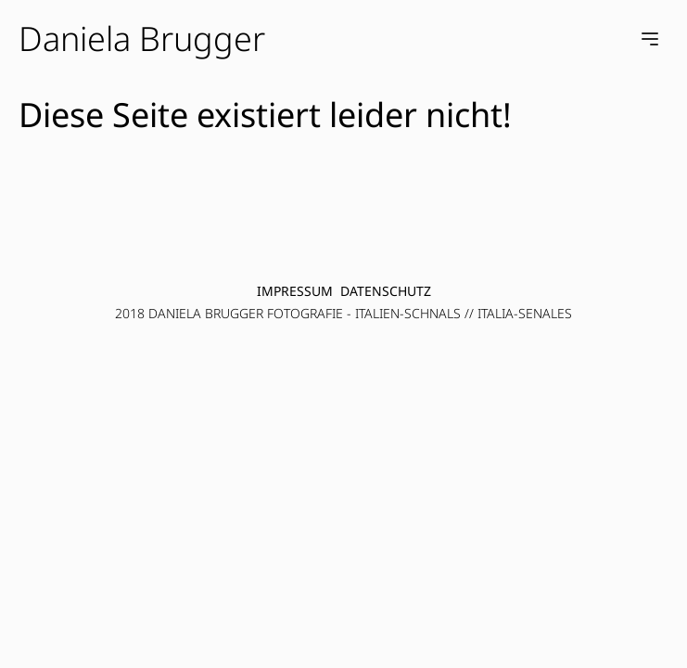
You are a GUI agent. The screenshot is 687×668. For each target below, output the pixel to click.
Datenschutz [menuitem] (385, 291)
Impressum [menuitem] (295, 291)
